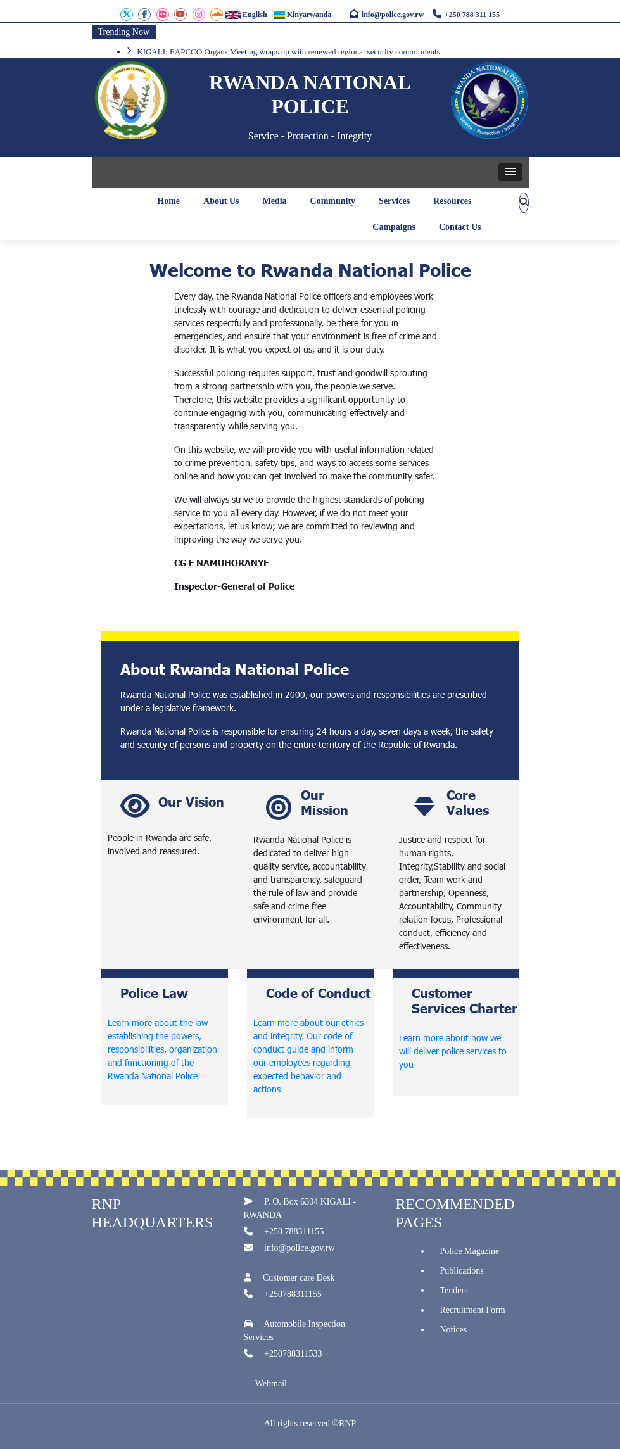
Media (274, 201)
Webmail (271, 1390)
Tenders (454, 1296)
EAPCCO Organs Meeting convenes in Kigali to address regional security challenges (272, 51)
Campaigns (393, 227)
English (246, 14)
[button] (510, 172)
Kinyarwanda (303, 14)
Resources (452, 201)
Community (333, 201)
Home (168, 201)
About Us (221, 201)
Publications (462, 1276)
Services (394, 201)
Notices (453, 1335)
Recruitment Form (472, 1315)
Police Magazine (470, 1257)
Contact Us (460, 227)
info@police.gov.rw (387, 14)
